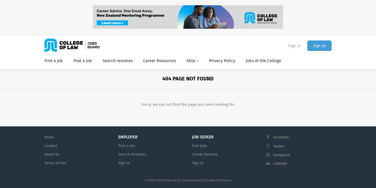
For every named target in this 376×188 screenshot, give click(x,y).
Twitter (279, 146)
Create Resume (205, 154)
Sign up (319, 46)
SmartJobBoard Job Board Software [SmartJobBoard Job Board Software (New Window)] (206, 180)
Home (49, 137)
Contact (50, 146)
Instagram (281, 155)
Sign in (294, 45)
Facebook (281, 137)
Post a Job (126, 146)
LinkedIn (280, 163)
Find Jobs (199, 146)
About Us (51, 154)
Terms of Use (55, 163)
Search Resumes (132, 154)
